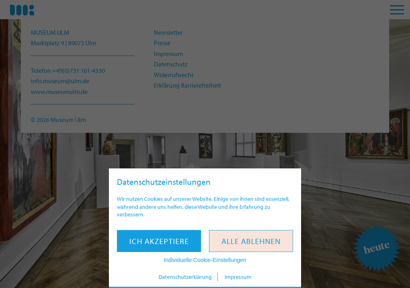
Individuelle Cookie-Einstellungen (205, 260)
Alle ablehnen (251, 241)
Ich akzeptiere (159, 241)
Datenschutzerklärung (185, 276)
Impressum (238, 276)
